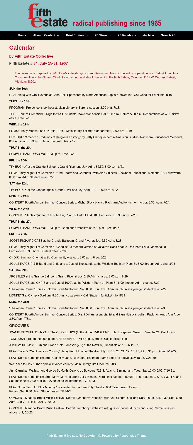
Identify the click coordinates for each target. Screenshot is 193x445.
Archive (148, 35)
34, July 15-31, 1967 (50, 63)
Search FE (168, 35)
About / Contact (46, 35)
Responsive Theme (132, 435)
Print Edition (77, 35)
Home (22, 35)
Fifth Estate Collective (34, 56)
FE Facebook (127, 35)
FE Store (103, 35)
